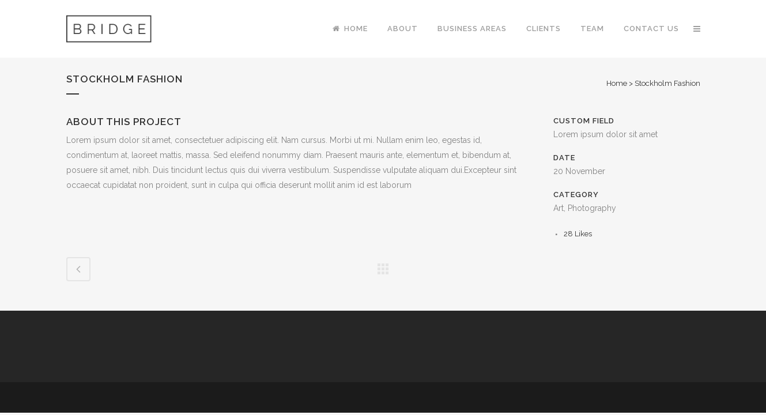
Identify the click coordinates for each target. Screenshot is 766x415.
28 (578, 233)
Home (616, 83)
